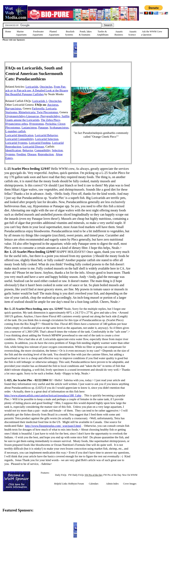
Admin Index (112, 483)
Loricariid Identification (19, 135)
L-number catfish (15, 131)
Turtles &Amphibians (103, 33)
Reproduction (46, 154)
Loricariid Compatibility (19, 139)
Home (8, 31)
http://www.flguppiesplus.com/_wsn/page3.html (53, 425)
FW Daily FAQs (76, 475)
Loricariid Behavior (46, 135)
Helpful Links (60, 483)
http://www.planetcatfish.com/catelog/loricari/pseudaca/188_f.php (42, 395)
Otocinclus (46, 86)
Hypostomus (36, 123)
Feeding (21, 154)
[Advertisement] (150, 89)
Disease (32, 154)
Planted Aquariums (54, 33)
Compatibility (42, 150)
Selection (57, 150)
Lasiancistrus (29, 127)
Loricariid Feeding (39, 142)
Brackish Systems (69, 33)
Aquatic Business (118, 33)
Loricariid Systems (16, 142)
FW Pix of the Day (112, 475)
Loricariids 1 (39, 101)
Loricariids (32, 86)
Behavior (27, 150)
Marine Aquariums (21, 33)
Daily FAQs (60, 475)
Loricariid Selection (46, 139)
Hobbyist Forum (76, 483)
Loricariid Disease (33, 146)
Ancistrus (52, 104)
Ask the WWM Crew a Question (151, 33)
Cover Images (129, 483)
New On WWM (129, 475)
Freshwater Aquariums (38, 33)
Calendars (93, 483)
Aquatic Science (132, 33)
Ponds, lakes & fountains (85, 33)
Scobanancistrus (59, 127)
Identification (13, 150)
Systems (10, 154)
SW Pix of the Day (94, 475)
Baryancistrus (13, 108)
